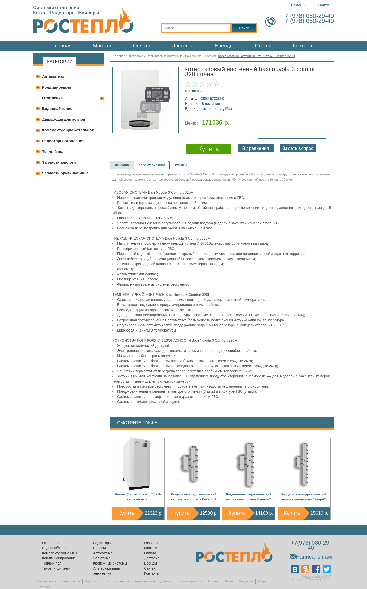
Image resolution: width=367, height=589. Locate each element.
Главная (62, 45)
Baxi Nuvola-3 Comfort (200, 56)
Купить (126, 513)
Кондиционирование (59, 558)
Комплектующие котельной (68, 130)
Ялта (105, 581)
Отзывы (180, 165)
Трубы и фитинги (56, 568)
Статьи (263, 45)
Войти (323, 5)
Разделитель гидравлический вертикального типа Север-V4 (248, 497)
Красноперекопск (190, 581)
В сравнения (255, 148)
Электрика (101, 558)
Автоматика (53, 76)
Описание (122, 165)
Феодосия (246, 581)
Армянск (214, 581)
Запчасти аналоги (59, 162)
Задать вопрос (297, 148)
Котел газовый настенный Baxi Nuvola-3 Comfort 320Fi (256, 56)
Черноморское (144, 581)
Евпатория (121, 581)
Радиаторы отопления (63, 141)
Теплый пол (53, 151)
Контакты (304, 45)
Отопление (52, 98)
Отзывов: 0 (193, 91)
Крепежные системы (110, 563)
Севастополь (70, 581)
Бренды (224, 45)
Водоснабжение (57, 108)
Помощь (298, 5)
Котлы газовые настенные (164, 56)
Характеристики (152, 165)
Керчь (229, 581)
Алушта (90, 581)
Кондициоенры (56, 87)
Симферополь (46, 581)
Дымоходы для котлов (63, 119)
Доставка (183, 45)
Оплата (141, 45)
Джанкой (166, 581)
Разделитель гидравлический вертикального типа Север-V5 (304, 497)
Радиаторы (102, 543)
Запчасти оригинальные (65, 173)
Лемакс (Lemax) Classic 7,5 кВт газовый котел (138, 497)
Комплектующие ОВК (59, 553)
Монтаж (102, 45)
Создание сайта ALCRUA (316, 576)
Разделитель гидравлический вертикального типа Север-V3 (193, 497)
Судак (262, 581)
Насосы (99, 548)
